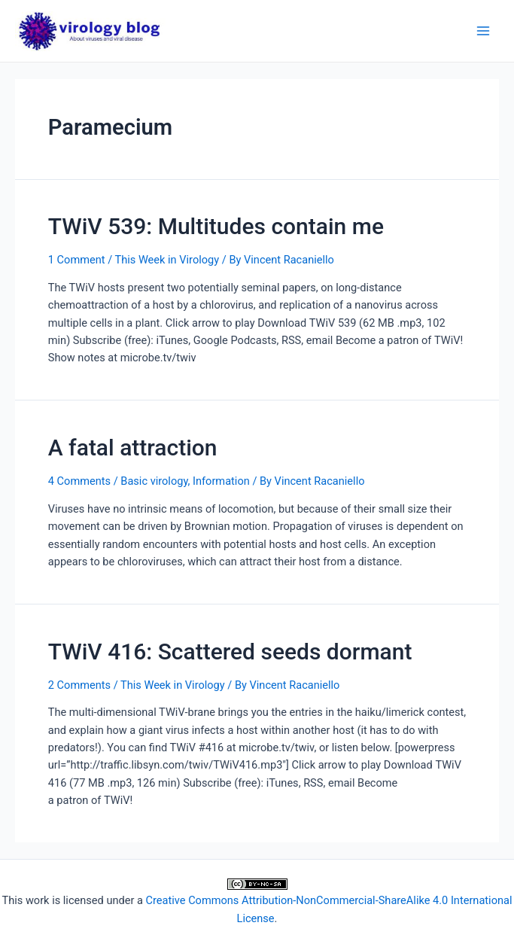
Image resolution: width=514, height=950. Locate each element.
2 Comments (79, 685)
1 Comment (76, 259)
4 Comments (79, 481)
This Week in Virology (166, 259)
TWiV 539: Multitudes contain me (216, 226)
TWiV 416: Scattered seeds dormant (230, 651)
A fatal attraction (132, 447)
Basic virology (153, 481)
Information (221, 481)
